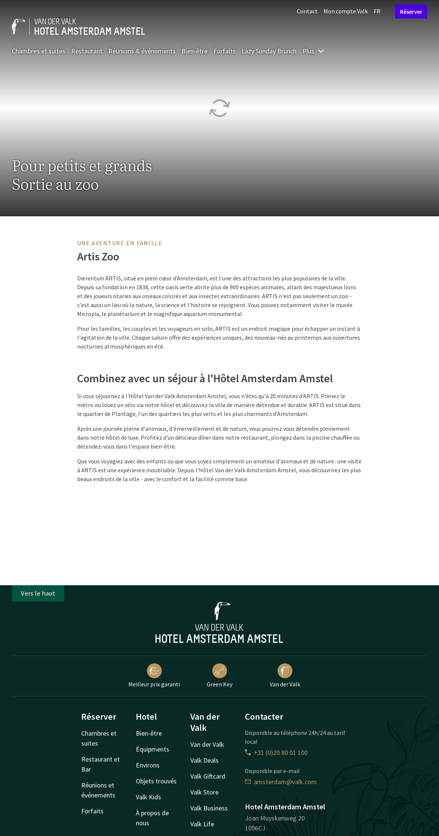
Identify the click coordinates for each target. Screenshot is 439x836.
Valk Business (209, 808)
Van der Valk (285, 675)
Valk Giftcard (207, 776)
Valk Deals (204, 760)
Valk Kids (148, 797)
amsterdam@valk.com (281, 781)
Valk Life (202, 824)
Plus (313, 51)
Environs (148, 765)
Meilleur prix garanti (154, 675)
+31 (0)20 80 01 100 (276, 752)
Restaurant (86, 51)
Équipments (152, 749)
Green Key (219, 675)
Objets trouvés (156, 781)
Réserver (411, 11)
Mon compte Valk (346, 11)
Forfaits (224, 51)
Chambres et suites (38, 51)
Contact (307, 11)
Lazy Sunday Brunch (269, 51)
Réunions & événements (142, 51)
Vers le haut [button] (38, 593)
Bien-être (194, 51)
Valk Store (204, 792)
